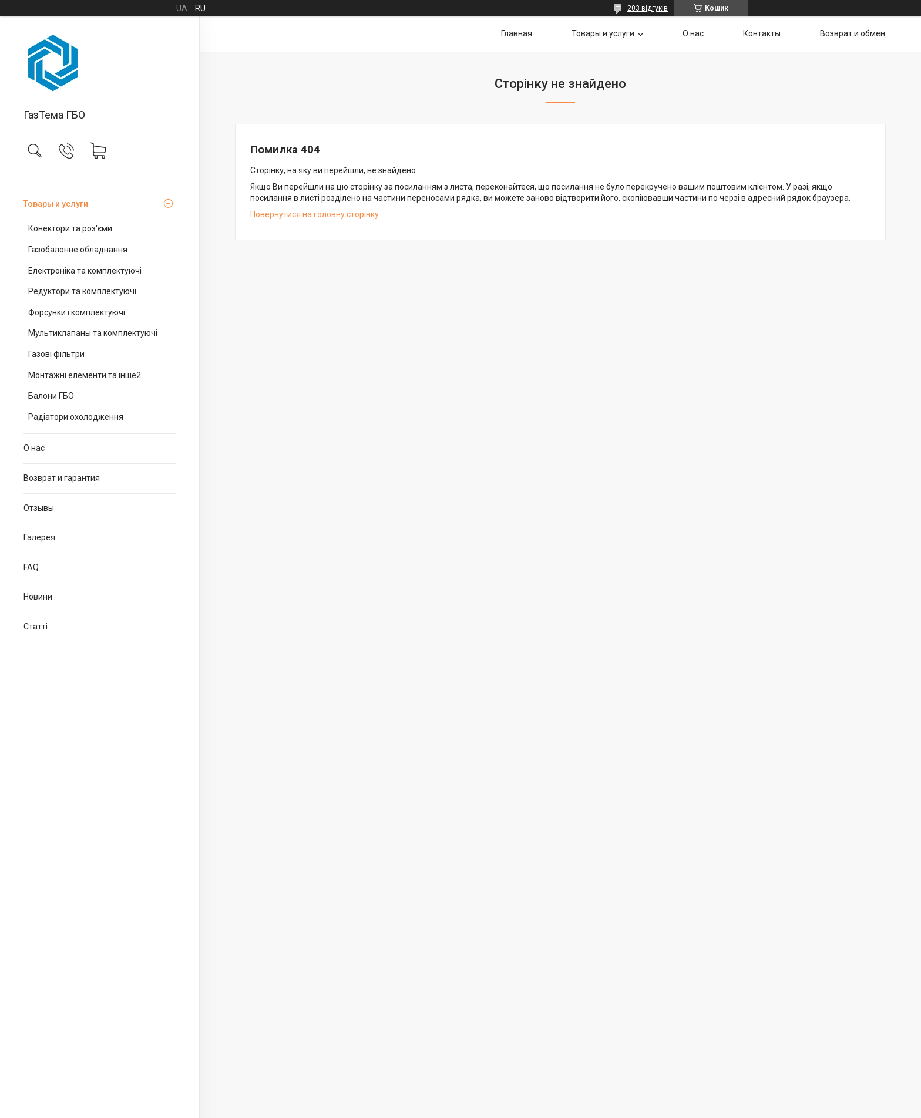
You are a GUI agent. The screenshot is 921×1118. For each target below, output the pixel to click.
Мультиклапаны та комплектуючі (92, 333)
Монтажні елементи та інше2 (84, 375)
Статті (35, 626)
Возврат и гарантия (61, 478)
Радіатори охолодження (75, 417)
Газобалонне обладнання (77, 249)
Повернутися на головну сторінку (314, 214)
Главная (516, 33)
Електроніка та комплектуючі (85, 270)
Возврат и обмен (852, 33)
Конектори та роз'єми (70, 228)
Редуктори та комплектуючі (82, 291)
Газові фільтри (56, 354)
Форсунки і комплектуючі (76, 312)
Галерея (39, 537)
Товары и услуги (55, 203)
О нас (34, 448)
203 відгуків (647, 8)
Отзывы (38, 508)
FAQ (31, 567)
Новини (37, 596)
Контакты (762, 33)
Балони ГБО (51, 395)
